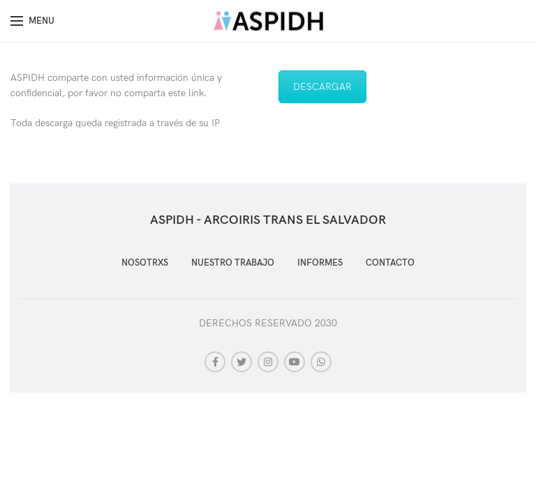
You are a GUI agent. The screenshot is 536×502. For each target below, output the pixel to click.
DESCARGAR (322, 87)
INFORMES (320, 262)
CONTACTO (390, 262)
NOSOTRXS (144, 262)
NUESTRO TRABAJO (232, 262)
